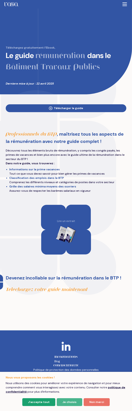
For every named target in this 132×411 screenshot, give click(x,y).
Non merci (96, 402)
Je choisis (69, 402)
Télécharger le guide (66, 108)
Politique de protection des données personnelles (66, 370)
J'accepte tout (39, 402)
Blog (57, 361)
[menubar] (66, 4)
